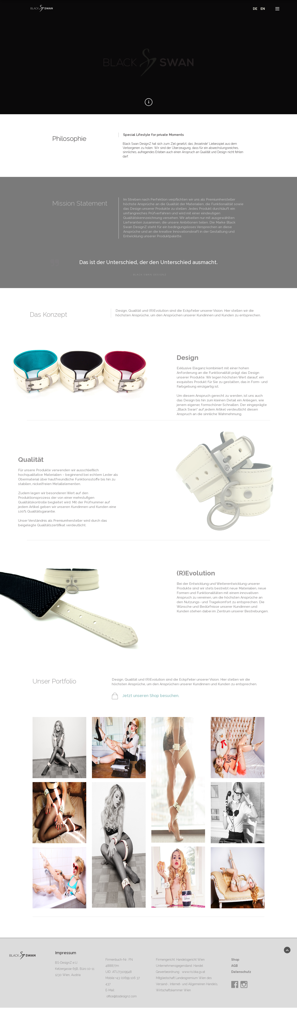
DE (254, 9)
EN (262, 9)
